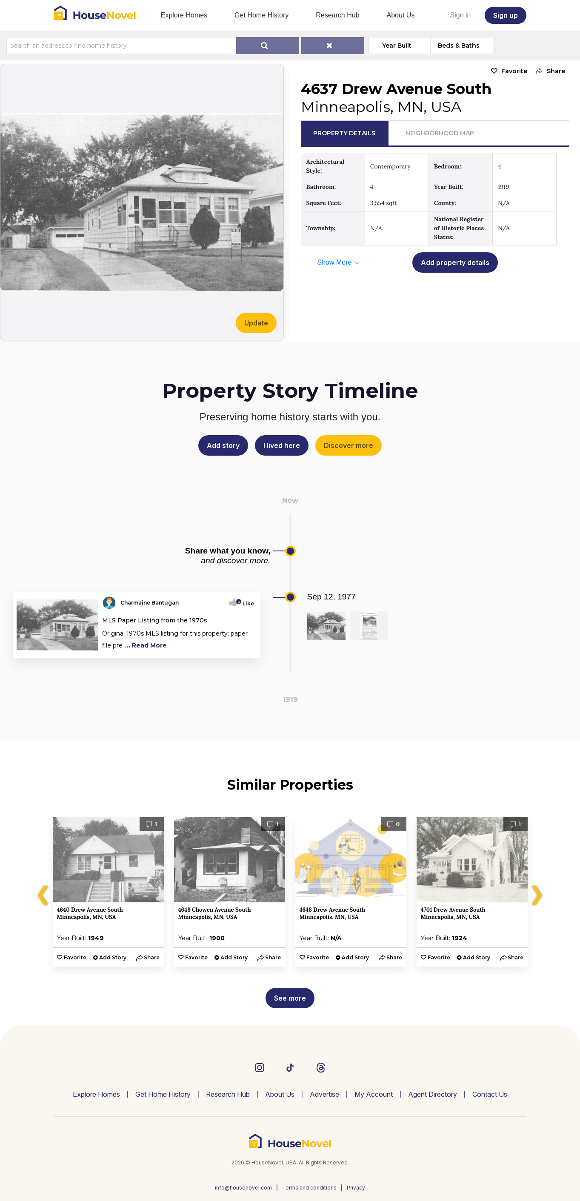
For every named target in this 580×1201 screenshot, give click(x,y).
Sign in (460, 15)
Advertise (324, 1094)
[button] (548, 71)
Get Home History (261, 15)
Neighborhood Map (440, 133)
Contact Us (489, 1094)
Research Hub (337, 15)
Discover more (348, 445)
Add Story (112, 957)
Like (245, 603)
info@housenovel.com (243, 1187)
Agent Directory (432, 1094)
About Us (401, 15)
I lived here (281, 445)
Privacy (356, 1187)
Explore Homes (184, 15)
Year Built (396, 45)
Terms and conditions (309, 1187)
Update (256, 323)
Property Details (344, 133)
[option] (108, 892)
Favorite (514, 71)
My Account (373, 1094)
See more (290, 998)
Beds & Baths (459, 45)
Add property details (455, 262)
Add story (223, 445)
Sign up (505, 15)
